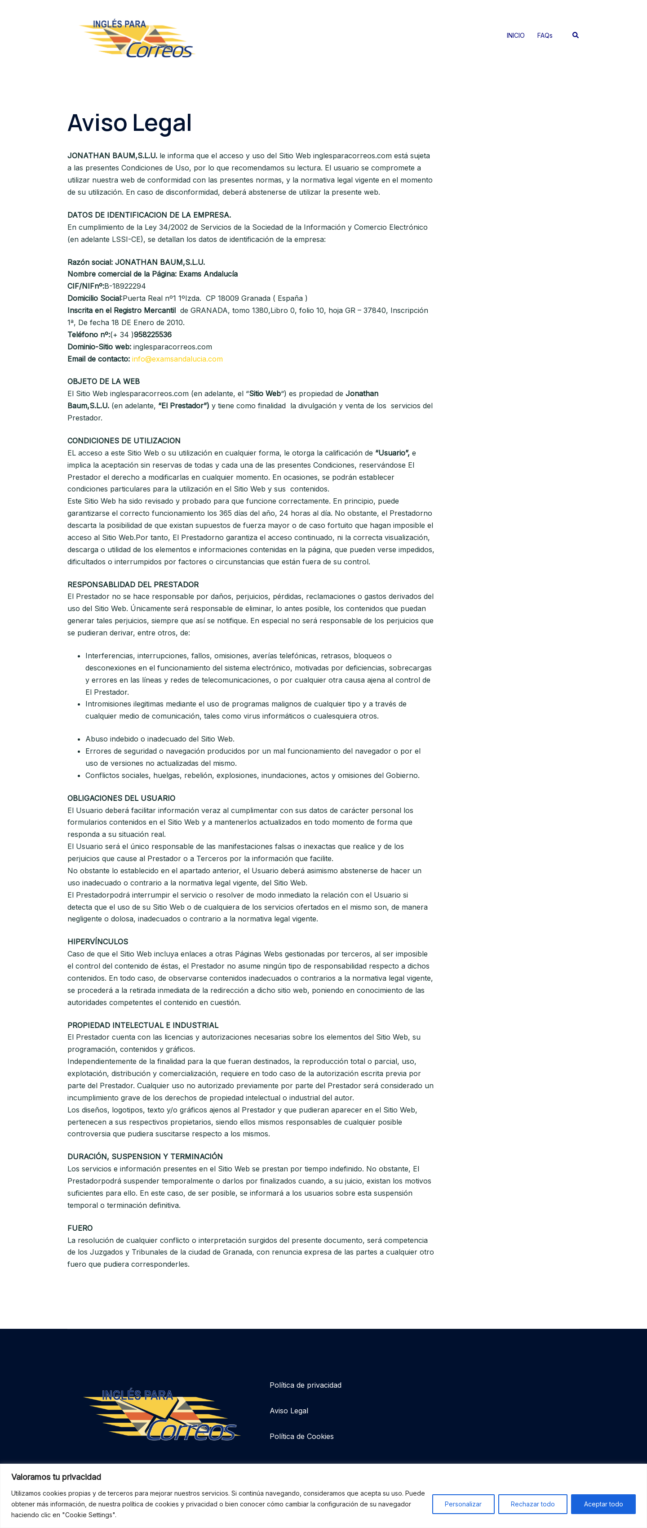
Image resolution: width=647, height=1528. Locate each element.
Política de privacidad (305, 1385)
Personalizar (461, 1504)
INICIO (516, 35)
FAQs (545, 35)
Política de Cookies (302, 1436)
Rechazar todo (532, 1504)
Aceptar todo (603, 1504)
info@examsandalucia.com (177, 358)
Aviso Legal (289, 1410)
